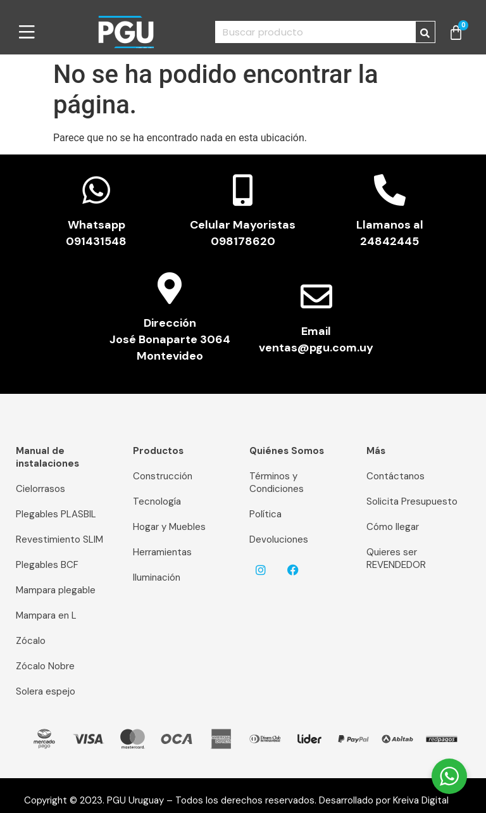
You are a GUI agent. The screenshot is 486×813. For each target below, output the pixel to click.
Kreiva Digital (425, 800)
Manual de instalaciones (47, 457)
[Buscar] (425, 32)
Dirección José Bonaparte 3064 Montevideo (169, 339)
